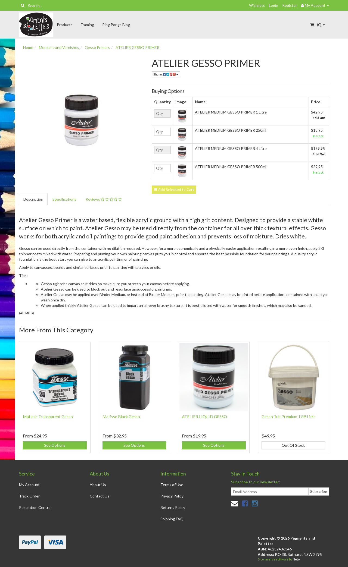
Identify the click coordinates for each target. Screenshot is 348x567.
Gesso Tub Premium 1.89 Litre (289, 416)
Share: (165, 74)
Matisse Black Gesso (121, 416)
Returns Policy (172, 507)
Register (289, 5)
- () (317, 24)
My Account (29, 484)
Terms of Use (171, 484)
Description (33, 199)
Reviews (104, 199)
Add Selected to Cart (174, 189)
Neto (296, 559)
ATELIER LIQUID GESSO (204, 416)
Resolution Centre (35, 507)
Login (273, 5)
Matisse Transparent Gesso (48, 416)
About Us (98, 484)
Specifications (64, 199)
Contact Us (99, 496)
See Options (55, 445)
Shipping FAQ (172, 518)
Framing (87, 24)
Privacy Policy (172, 496)
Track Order (29, 496)
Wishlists (257, 5)
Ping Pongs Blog (116, 24)
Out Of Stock (293, 445)
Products (65, 24)
